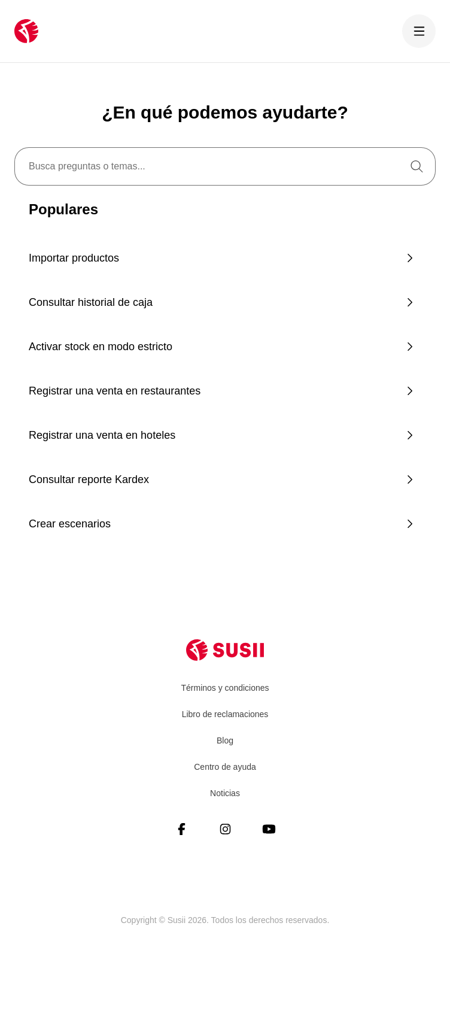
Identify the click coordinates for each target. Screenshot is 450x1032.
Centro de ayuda (225, 767)
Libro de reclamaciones (225, 714)
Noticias (225, 793)
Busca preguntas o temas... (87, 166)
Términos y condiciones (225, 688)
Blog (225, 740)
